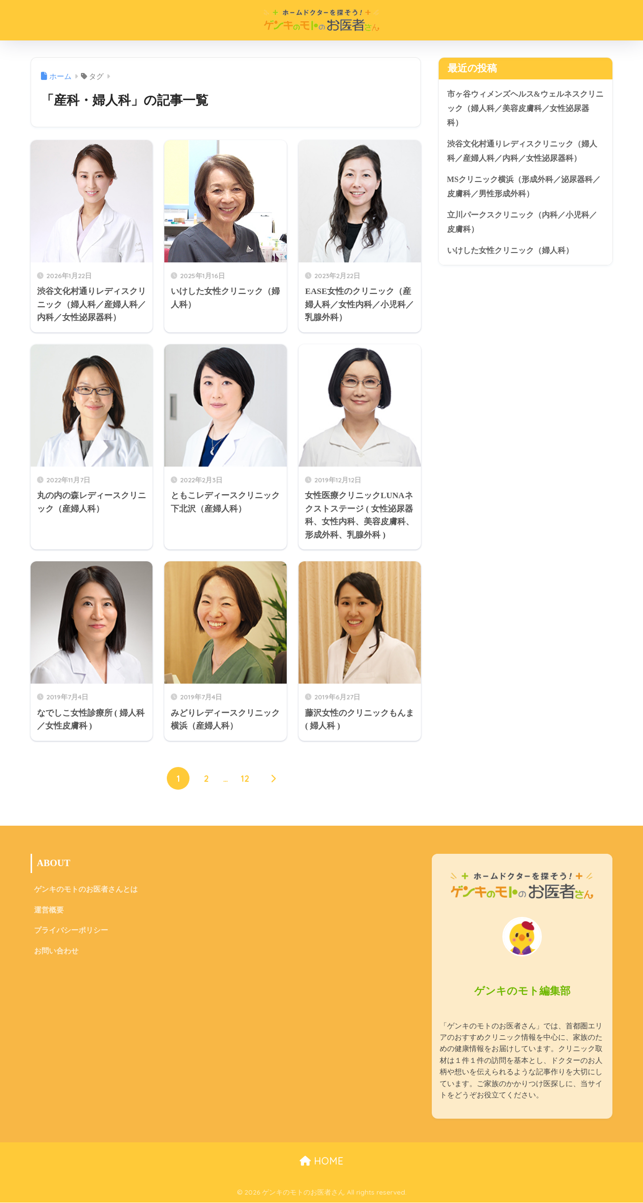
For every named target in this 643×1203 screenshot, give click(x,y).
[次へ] (274, 779)
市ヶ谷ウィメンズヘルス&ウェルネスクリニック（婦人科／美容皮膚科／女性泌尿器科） (522, 109)
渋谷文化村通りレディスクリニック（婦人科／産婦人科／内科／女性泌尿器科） (522, 154)
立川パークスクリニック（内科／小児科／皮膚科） (522, 228)
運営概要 (50, 912)
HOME (321, 1161)
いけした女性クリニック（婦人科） (514, 257)
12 (245, 779)
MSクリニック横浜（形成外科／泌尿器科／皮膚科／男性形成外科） (524, 191)
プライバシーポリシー (73, 933)
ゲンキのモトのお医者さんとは (89, 890)
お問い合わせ (57, 954)
